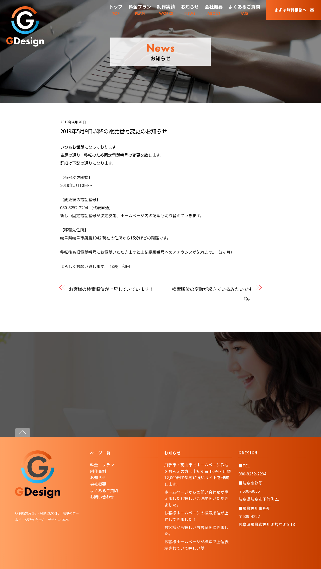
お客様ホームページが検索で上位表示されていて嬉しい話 (196, 544)
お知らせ (98, 477)
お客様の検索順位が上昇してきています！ (111, 289)
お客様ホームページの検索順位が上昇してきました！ (196, 516)
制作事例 (98, 471)
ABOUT (214, 9)
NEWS (190, 9)
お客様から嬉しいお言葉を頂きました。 (196, 530)
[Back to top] (22, 432)
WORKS (166, 9)
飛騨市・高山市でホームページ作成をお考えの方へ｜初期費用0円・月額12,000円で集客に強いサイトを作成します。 (197, 474)
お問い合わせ (102, 497)
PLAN (140, 9)
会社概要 (98, 484)
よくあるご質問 (104, 490)
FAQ (244, 9)
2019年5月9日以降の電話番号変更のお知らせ (113, 131)
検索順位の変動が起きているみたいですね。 (212, 294)
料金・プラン (102, 465)
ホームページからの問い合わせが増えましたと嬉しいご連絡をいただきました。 (196, 498)
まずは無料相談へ (294, 10)
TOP (116, 9)
